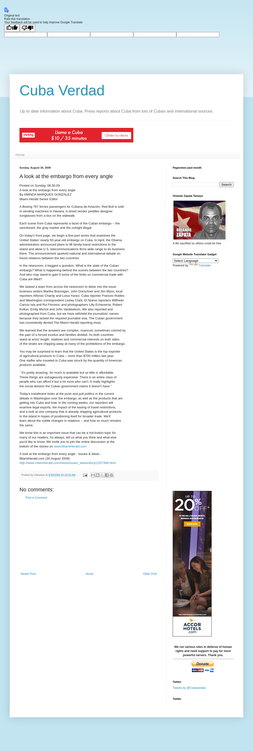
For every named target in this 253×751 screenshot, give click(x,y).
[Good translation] (12, 28)
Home (20, 155)
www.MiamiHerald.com (70, 446)
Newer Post (28, 574)
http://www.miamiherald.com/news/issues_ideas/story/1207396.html (67, 463)
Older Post (150, 574)
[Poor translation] (27, 28)
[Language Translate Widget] (195, 260)
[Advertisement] (88, 535)
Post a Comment (36, 497)
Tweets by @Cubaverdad (189, 687)
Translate (200, 265)
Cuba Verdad (62, 90)
